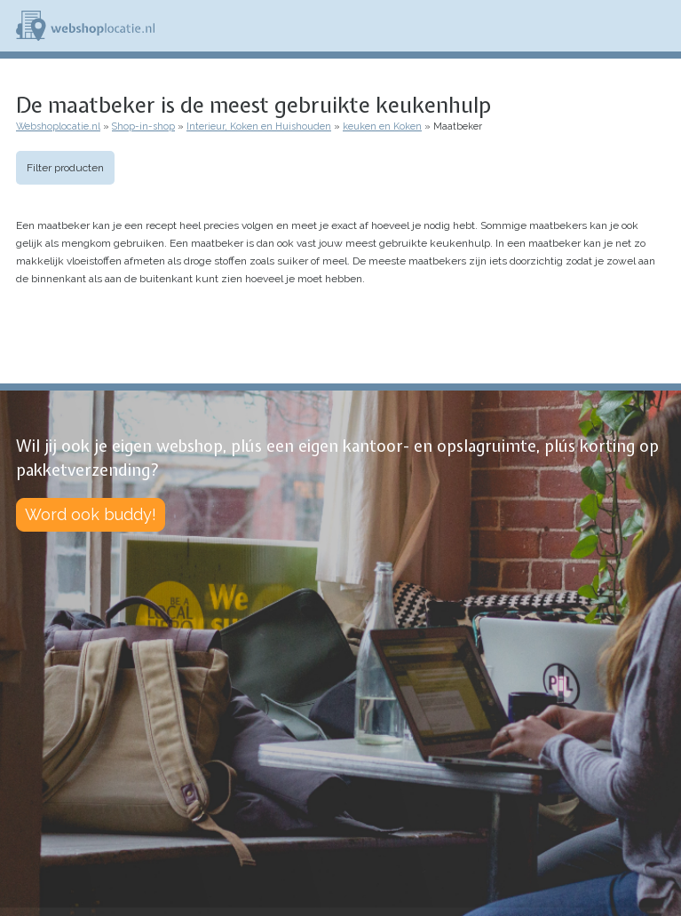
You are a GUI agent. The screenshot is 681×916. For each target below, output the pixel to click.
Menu (659, 25)
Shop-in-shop (143, 126)
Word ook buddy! (90, 514)
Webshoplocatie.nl (58, 126)
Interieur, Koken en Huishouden (258, 126)
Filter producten (65, 168)
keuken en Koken (382, 126)
